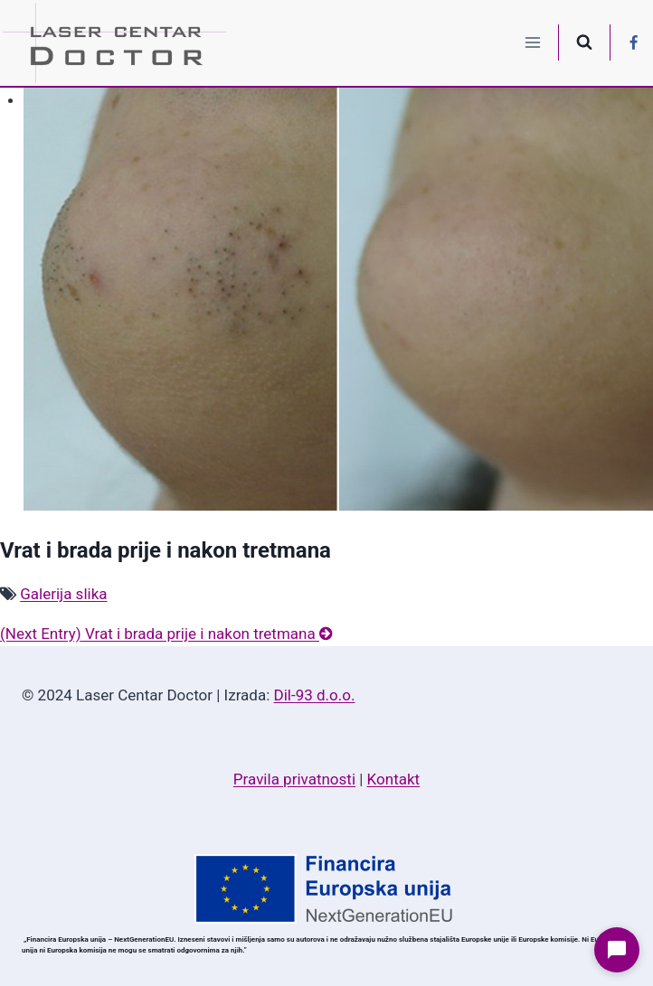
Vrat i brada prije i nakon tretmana (166, 633)
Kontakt (394, 779)
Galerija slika (63, 594)
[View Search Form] (584, 42)
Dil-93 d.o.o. (314, 695)
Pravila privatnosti (294, 779)
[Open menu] (533, 43)
